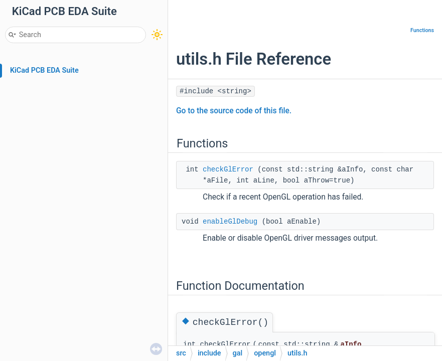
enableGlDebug (230, 222)
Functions (422, 30)
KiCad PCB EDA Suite (44, 70)
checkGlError (228, 169)
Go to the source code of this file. (233, 110)
